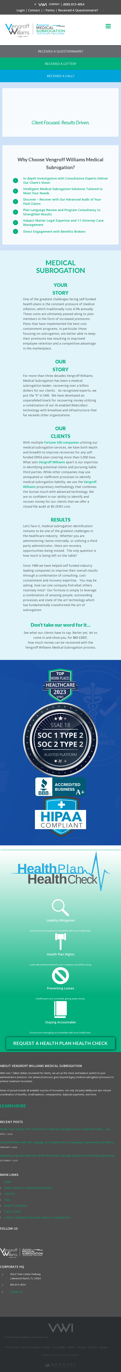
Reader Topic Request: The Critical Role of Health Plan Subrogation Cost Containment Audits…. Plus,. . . (57, 1129)
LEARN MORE (13, 1105)
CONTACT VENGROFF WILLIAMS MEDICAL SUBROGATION (37, 1217)
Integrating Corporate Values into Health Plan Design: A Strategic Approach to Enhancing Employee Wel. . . (58, 1155)
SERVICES (9, 1193)
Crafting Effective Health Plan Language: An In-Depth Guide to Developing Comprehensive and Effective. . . (58, 1142)
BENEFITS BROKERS (15, 1205)
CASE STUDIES (12, 1211)
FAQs (7, 1199)
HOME (7, 1181)
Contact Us (16, 1291)
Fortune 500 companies (61, 442)
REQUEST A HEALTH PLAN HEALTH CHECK (60, 1043)
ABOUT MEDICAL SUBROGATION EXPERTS (28, 1187)
